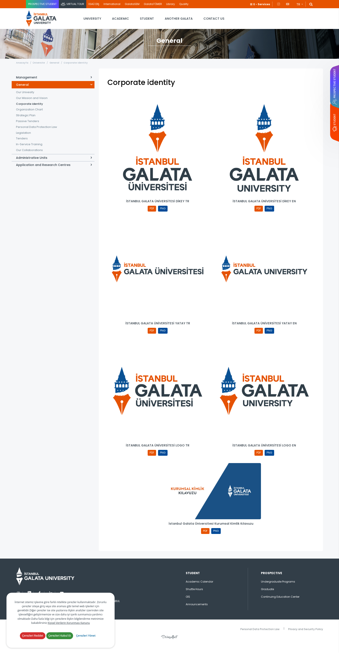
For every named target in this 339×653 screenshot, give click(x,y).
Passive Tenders (27, 127)
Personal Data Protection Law (36, 133)
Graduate (267, 598)
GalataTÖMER (153, 4)
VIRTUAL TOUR (75, 4)
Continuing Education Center (280, 606)
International (112, 4)
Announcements (197, 613)
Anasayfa (22, 68)
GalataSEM (132, 4)
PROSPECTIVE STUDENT (42, 4)
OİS (188, 606)
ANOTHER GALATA (179, 18)
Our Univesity (25, 98)
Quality (184, 4)
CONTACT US (213, 18)
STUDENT (147, 18)
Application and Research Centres (43, 171)
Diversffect (169, 646)
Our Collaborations (29, 156)
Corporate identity (80, 68)
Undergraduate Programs (278, 590)
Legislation (23, 139)
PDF (151, 215)
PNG (163, 215)
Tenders (22, 144)
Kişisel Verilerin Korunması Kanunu (69, 623)
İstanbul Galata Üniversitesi (43, 19)
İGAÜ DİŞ (93, 4)
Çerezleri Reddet (32, 635)
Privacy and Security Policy (305, 638)
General (57, 68)
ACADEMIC (120, 18)
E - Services (261, 4)
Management (26, 83)
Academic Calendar (199, 590)
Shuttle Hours (194, 598)
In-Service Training (29, 150)
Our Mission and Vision (32, 104)
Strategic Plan (25, 121)
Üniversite (40, 68)
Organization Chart (29, 115)
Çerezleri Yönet (86, 635)
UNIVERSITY (92, 18)
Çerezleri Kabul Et (59, 635)
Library (170, 4)
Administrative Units (31, 164)
